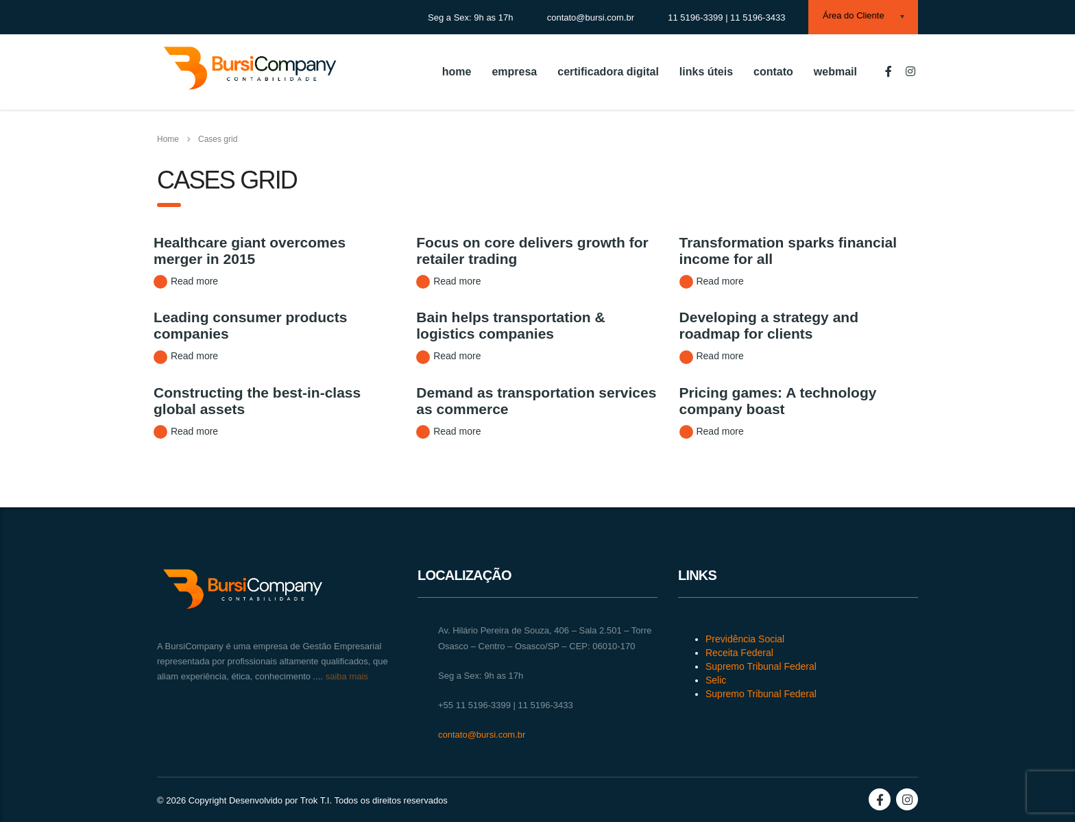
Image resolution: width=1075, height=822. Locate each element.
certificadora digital (608, 71)
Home (168, 139)
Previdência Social (744, 638)
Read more (186, 282)
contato (773, 71)
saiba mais (345, 676)
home (457, 71)
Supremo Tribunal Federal (761, 666)
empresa (514, 71)
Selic (715, 680)
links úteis (706, 71)
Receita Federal (739, 652)
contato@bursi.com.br (481, 734)
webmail (835, 71)
